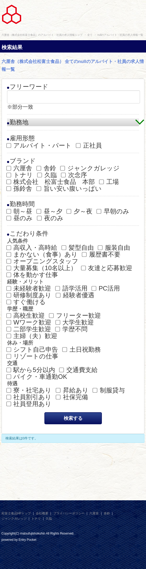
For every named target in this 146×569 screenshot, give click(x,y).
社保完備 (72, 397)
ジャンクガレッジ (90, 168)
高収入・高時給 (32, 247)
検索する (73, 418)
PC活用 (106, 288)
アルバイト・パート (39, 145)
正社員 (89, 145)
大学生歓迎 (75, 322)
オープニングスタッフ (43, 261)
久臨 (47, 175)
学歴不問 (71, 329)
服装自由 (114, 247)
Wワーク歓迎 (29, 322)
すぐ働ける (26, 302)
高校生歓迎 (26, 315)
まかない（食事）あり (42, 254)
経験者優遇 (75, 295)
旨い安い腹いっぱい (69, 188)
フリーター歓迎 (75, 315)
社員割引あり (29, 397)
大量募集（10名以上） (42, 268)
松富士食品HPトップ (16, 513)
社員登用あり (29, 403)
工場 (109, 181)
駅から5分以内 (31, 370)
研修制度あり (29, 295)
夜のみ (50, 218)
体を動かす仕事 (32, 274)
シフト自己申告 (32, 349)
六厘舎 (19, 168)
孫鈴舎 (19, 188)
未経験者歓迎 (29, 288)
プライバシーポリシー (69, 513)
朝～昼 (19, 211)
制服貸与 (109, 390)
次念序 (74, 175)
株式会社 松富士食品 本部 (51, 181)
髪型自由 (78, 247)
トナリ (20, 175)
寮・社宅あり (29, 390)
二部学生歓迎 (29, 329)
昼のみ (20, 218)
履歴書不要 (101, 254)
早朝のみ (113, 211)
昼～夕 (49, 211)
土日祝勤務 (82, 349)
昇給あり (72, 390)
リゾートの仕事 (33, 356)
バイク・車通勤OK (37, 376)
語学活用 (71, 288)
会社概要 (42, 513)
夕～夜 (79, 211)
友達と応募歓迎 (107, 268)
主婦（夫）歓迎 (32, 336)
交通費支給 (79, 370)
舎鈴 (46, 168)
